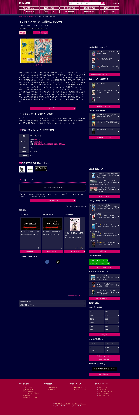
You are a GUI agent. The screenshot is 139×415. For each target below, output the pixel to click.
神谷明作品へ (30, 251)
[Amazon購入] (36, 65)
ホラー (107, 351)
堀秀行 (56, 144)
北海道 (92, 319)
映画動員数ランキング (81, 387)
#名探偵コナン (94, 263)
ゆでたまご (38, 142)
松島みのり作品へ (52, 251)
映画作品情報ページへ (26, 301)
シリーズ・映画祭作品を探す (104, 267)
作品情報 (31, 16)
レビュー (36, 33)
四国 (106, 326)
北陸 (106, 322)
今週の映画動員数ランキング (98, 74)
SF (91, 347)
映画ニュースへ (104, 196)
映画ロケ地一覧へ (104, 359)
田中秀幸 (50, 144)
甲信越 (92, 322)
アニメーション (39, 28)
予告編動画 (69, 11)
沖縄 (106, 329)
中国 (91, 326)
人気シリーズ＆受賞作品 (31, 393)
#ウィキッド (103, 260)
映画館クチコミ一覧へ (104, 356)
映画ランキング (109, 8)
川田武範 (37, 139)
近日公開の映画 (89, 8)
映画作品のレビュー (29, 395)
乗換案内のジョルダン (63, 404)
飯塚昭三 (62, 144)
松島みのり (43, 144)
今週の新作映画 (69, 8)
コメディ (30, 28)
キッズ (107, 347)
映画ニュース (49, 11)
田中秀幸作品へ (74, 251)
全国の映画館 (52, 387)
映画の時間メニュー (29, 8)
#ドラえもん (93, 260)
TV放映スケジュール (105, 391)
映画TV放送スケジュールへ (104, 299)
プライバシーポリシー (79, 404)
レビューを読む (109, 11)
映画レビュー (104, 251)
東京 (91, 311)
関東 (106, 311)
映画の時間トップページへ (28, 305)
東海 (106, 315)
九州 (91, 329)
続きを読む (52, 108)
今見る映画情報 (104, 393)
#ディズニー (104, 263)
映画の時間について (104, 374)
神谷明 (36, 144)
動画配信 (44, 33)
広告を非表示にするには (77, 295)
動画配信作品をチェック (104, 137)
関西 (91, 315)
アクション (23, 28)
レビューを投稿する (52, 200)
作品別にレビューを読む (31, 397)
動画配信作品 (89, 11)
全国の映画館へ (104, 335)
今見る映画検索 (112, 3)
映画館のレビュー (54, 389)
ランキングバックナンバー (82, 389)
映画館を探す (29, 11)
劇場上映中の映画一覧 (104, 106)
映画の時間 (22, 16)
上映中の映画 (49, 8)
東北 (106, 319)
